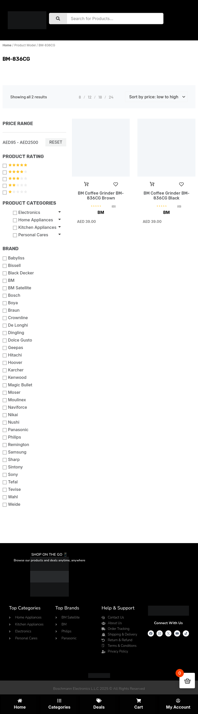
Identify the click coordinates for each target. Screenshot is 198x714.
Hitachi (12, 355)
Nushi (11, 422)
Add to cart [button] (86, 184)
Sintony (13, 467)
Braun (11, 310)
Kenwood (15, 377)
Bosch (11, 295)
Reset (55, 142)
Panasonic (15, 429)
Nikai (10, 414)
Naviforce (15, 407)
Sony (10, 474)
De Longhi (15, 325)
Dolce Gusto (17, 340)
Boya (10, 302)
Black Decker (18, 273)
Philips (12, 437)
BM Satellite (17, 287)
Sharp (11, 459)
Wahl (10, 496)
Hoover (12, 362)
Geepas (13, 347)
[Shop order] (156, 97)
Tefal (10, 482)
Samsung (14, 452)
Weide (11, 504)
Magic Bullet (17, 384)
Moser (11, 392)
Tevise (12, 489)
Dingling (13, 332)
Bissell (12, 265)
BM (8, 280)
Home (7, 45)
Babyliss (13, 258)
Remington (16, 444)
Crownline (15, 317)
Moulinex (14, 399)
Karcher (13, 370)
